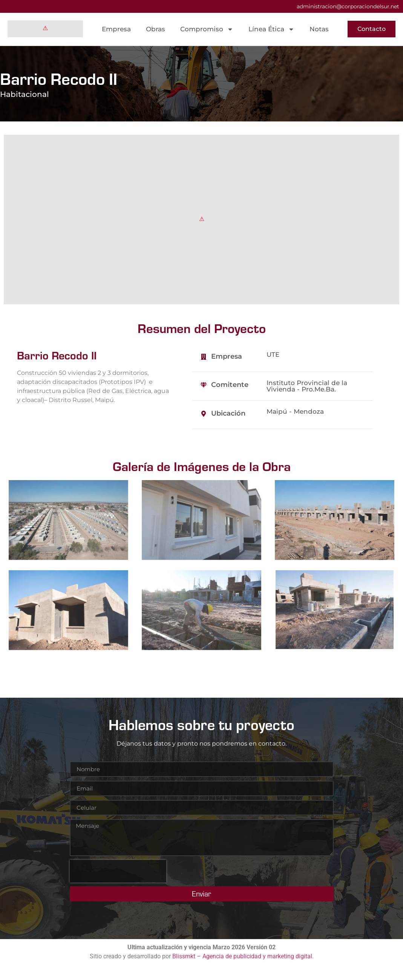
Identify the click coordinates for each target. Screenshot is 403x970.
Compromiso (206, 29)
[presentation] (118, 871)
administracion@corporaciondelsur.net (348, 6)
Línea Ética (271, 29)
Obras (155, 29)
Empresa (116, 29)
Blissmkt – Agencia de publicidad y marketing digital (242, 956)
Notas (319, 29)
